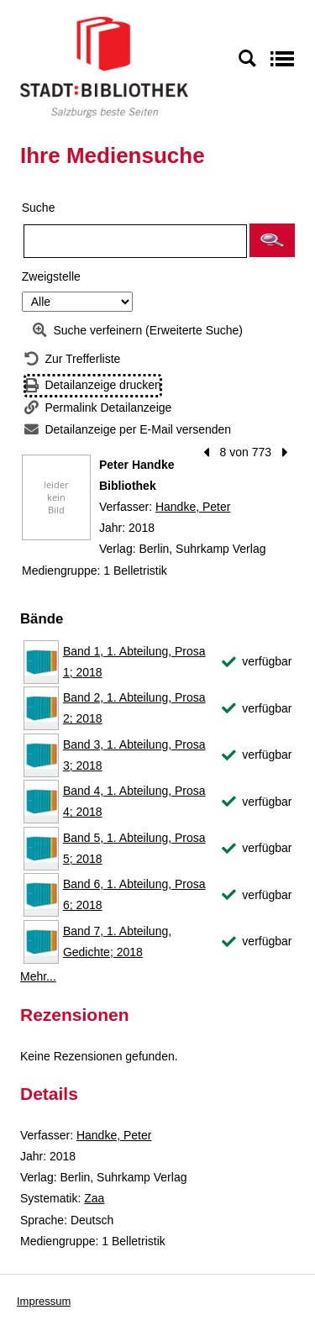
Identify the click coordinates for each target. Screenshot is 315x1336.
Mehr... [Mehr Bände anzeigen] (38, 976)
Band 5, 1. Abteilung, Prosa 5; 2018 (134, 848)
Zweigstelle (51, 276)
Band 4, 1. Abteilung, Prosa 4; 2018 (134, 801)
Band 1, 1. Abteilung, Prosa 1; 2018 (134, 661)
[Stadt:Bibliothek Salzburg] (104, 66)
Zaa (94, 1198)
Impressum (44, 1301)
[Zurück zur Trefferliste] (72, 359)
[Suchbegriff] (135, 241)
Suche (38, 207)
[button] (272, 240)
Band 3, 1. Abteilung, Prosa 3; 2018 (134, 755)
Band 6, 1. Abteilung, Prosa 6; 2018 (134, 894)
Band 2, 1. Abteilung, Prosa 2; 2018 (134, 708)
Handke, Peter (193, 506)
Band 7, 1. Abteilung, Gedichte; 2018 (117, 941)
